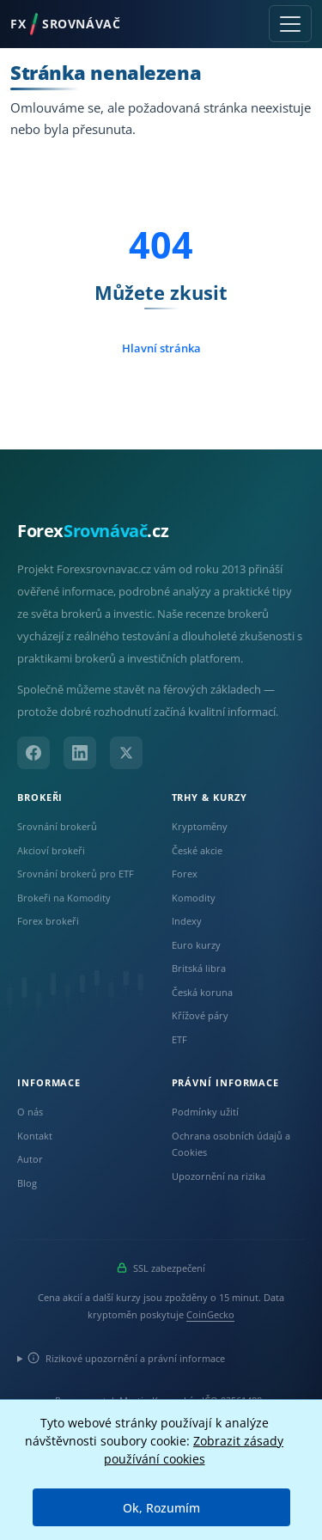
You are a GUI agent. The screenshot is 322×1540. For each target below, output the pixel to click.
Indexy (187, 920)
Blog (27, 1182)
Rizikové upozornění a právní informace (126, 1358)
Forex (184, 873)
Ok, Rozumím (161, 1508)
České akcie (197, 850)
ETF (179, 1039)
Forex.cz (92, 530)
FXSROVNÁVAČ (65, 24)
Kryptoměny (200, 826)
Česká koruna (202, 992)
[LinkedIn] (80, 752)
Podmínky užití (205, 1111)
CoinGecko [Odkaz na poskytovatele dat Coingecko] (210, 1314)
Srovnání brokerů (57, 826)
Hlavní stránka (161, 348)
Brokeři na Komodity (64, 897)
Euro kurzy (196, 944)
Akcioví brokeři (51, 850)
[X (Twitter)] (126, 752)
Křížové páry (200, 1015)
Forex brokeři (48, 920)
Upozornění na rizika (218, 1176)
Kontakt (34, 1135)
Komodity (194, 897)
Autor (30, 1158)
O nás (30, 1111)
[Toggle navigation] (290, 23)
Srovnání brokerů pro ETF (75, 873)
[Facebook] (33, 752)
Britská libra (199, 968)
